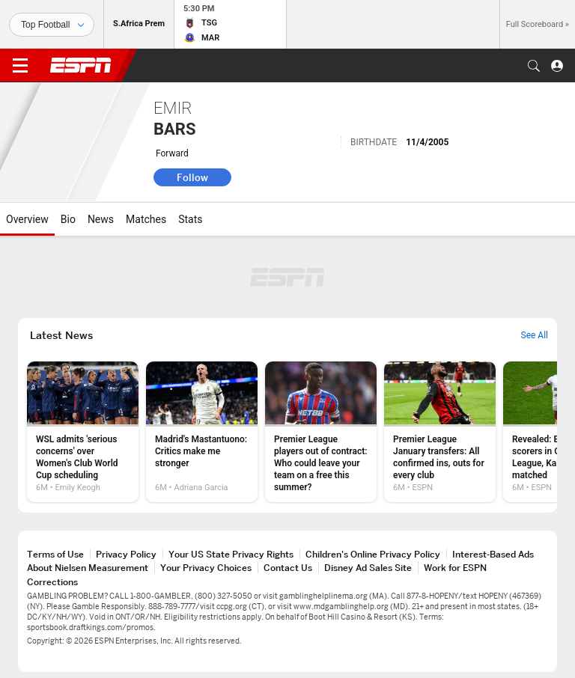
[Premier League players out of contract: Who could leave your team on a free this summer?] (321, 431)
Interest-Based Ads (493, 554)
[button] (534, 66)
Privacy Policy (126, 554)
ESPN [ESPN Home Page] (81, 65)
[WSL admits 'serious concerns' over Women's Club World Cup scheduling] (83, 431)
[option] (83, 431)
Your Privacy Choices (206, 567)
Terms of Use (55, 554)
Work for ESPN (455, 567)
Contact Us (288, 567)
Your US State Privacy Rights (230, 554)
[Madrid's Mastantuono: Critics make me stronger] (202, 431)
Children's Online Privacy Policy (372, 554)
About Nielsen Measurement (87, 567)
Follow (192, 177)
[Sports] (52, 24)
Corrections (52, 581)
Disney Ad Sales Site (368, 567)
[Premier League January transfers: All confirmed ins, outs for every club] (440, 431)
